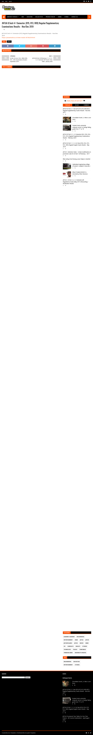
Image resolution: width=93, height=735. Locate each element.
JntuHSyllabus (68, 643)
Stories (66, 17)
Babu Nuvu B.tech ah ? (75, 101)
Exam (76, 640)
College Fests (39, 17)
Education (29, 17)
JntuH (87, 640)
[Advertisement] (58, 9)
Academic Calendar (69, 636)
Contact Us (74, 17)
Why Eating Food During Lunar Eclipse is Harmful (76, 159)
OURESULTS (70, 646)
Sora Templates (12, 733)
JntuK (76, 643)
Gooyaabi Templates (30, 733)
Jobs (22, 17)
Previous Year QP (50, 17)
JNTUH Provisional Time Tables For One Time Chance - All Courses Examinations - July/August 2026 (76, 718)
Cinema (59, 17)
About (6, 1)
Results (78, 646)
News (87, 643)
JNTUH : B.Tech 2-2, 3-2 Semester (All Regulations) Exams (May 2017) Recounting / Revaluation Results (75, 181)
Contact (10, 1)
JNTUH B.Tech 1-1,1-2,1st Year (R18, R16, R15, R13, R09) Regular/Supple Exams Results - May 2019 (76, 144)
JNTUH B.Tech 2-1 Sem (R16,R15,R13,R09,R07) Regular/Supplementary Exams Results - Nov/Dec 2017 (76, 110)
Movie (81, 643)
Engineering (80, 636)
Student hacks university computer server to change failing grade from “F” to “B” (81, 127)
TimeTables (82, 649)
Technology (67, 649)
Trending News (68, 652)
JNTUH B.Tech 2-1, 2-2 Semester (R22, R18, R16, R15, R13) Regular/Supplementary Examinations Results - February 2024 (76, 136)
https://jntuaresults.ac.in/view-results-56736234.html (18, 37)
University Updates (12, 17)
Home (3, 1)
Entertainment (68, 640)
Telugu (75, 649)
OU (64, 646)
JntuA (9, 41)
